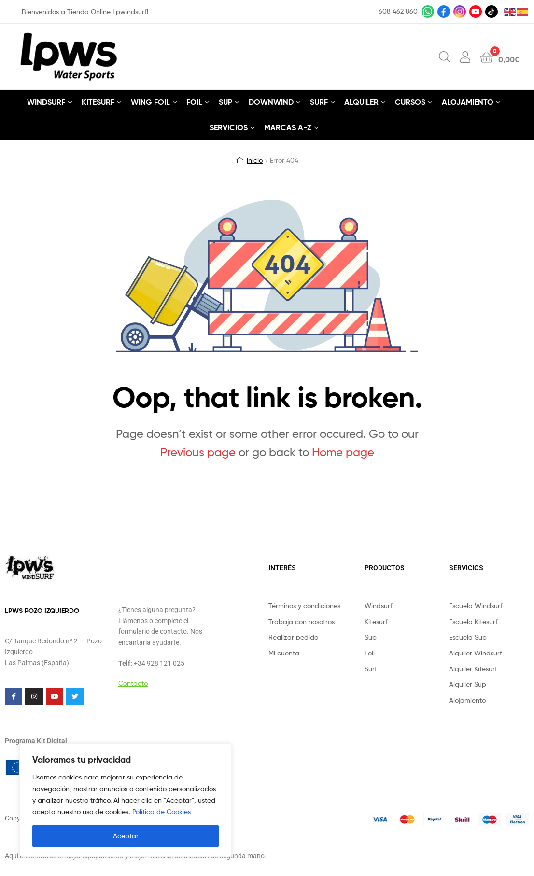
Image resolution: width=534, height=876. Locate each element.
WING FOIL (150, 102)
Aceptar (126, 836)
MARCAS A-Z (287, 127)
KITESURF (98, 102)
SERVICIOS (229, 127)
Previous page (198, 452)
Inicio (255, 160)
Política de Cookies (161, 811)
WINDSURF (46, 102)
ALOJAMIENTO (467, 102)
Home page (343, 452)
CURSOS (410, 102)
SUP (225, 102)
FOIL (194, 102)
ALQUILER (361, 102)
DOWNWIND (271, 102)
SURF (319, 102)
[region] (125, 800)
